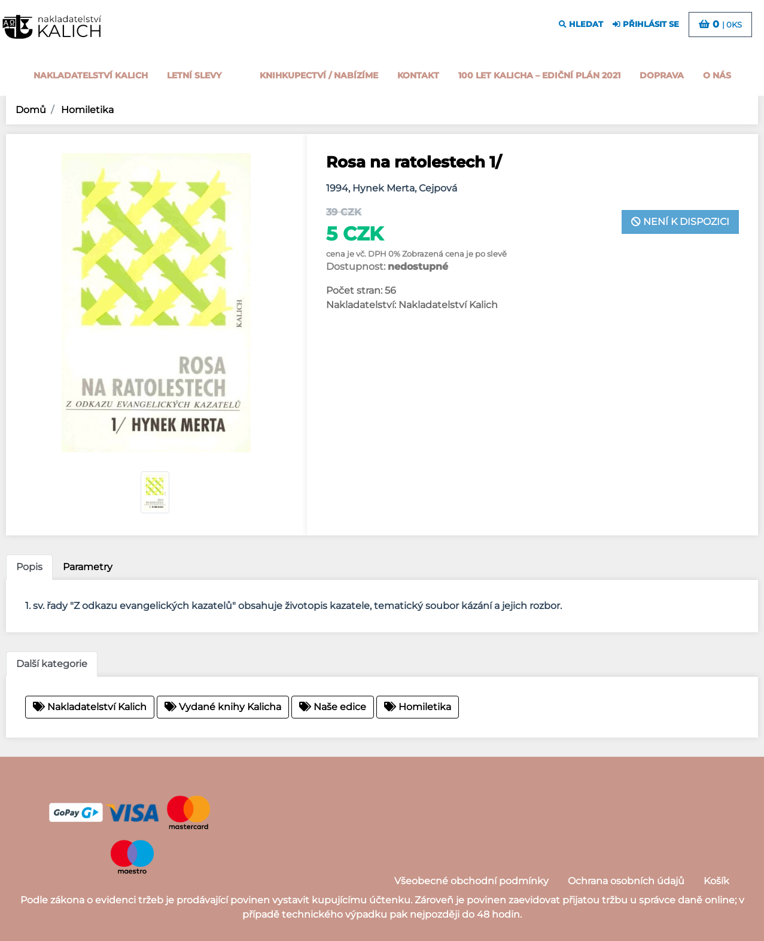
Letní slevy (194, 75)
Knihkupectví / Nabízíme (319, 75)
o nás (717, 75)
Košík (716, 881)
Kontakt (418, 75)
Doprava (662, 75)
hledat (581, 24)
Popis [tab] (29, 566)
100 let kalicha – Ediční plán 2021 (539, 75)
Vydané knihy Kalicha (223, 706)
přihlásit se (646, 24)
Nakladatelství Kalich (91, 75)
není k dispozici (680, 221)
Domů (31, 109)
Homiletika (86, 109)
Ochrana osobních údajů (626, 881)
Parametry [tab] (87, 566)
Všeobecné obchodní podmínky (471, 881)
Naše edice (332, 706)
